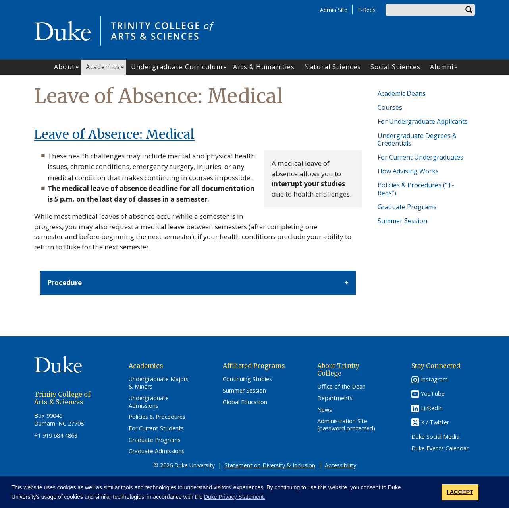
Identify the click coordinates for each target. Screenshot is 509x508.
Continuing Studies (247, 379)
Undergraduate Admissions (149, 402)
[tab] (198, 283)
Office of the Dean (341, 386)
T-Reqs (366, 10)
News (324, 409)
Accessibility (340, 465)
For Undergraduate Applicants (423, 121)
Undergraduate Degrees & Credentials (417, 139)
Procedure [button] (64, 282)
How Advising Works (408, 171)
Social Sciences (395, 66)
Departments (335, 398)
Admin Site (333, 10)
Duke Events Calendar (440, 448)
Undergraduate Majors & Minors (159, 383)
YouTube (433, 393)
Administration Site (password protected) (346, 425)
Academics (103, 66)
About (64, 66)
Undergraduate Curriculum (176, 66)
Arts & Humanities (264, 66)
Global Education (245, 402)
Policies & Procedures (157, 416)
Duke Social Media (435, 436)
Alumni (441, 66)
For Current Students (156, 428)
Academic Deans (402, 93)
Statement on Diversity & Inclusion (269, 465)
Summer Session (402, 220)
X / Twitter (435, 422)
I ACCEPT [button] (460, 492)
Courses (390, 107)
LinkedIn (432, 408)
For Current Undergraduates (420, 157)
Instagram (434, 379)
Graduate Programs (407, 206)
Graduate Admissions (157, 451)
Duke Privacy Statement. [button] (234, 497)
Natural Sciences (332, 66)
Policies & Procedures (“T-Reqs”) (416, 189)
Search (469, 10)
